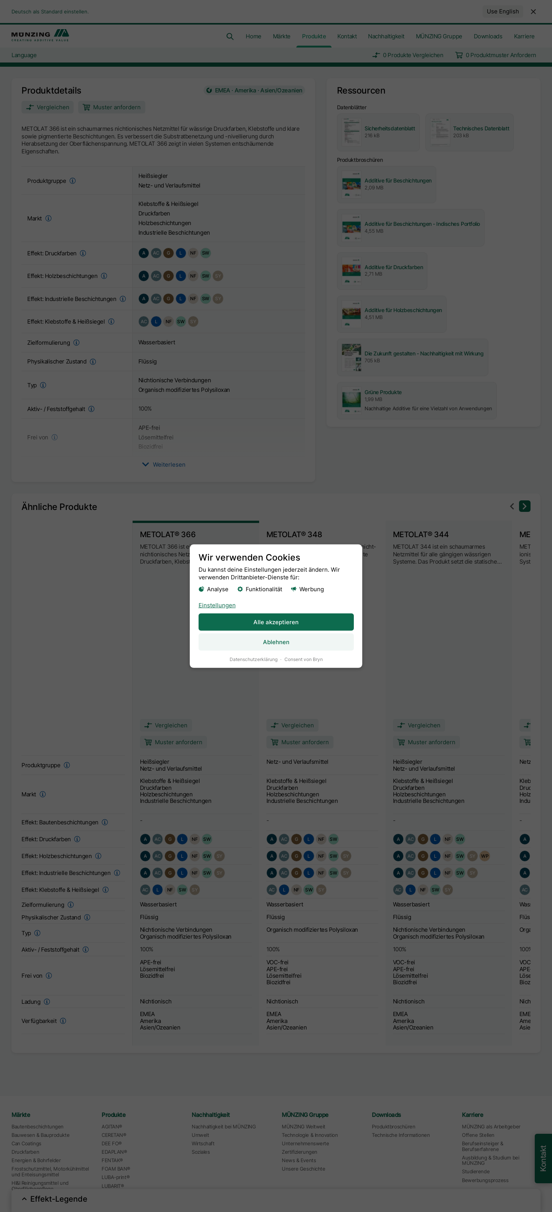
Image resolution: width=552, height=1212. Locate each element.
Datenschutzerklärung (254, 659)
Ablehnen (276, 641)
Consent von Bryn (303, 659)
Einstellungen (217, 604)
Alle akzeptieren (276, 621)
